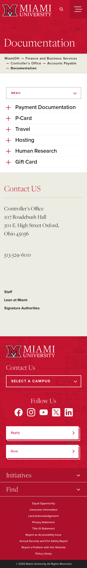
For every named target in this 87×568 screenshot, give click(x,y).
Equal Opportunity (43, 503)
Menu (16, 93)
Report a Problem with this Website (44, 547)
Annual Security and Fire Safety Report (43, 541)
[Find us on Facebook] (18, 412)
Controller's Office (26, 63)
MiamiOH (12, 58)
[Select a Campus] (43, 381)
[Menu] (78, 9)
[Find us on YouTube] (43, 412)
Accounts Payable (62, 63)
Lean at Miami (15, 300)
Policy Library (43, 553)
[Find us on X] (56, 412)
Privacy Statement (43, 522)
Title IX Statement (43, 528)
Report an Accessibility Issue (43, 534)
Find (12, 489)
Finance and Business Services (51, 58)
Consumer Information (43, 509)
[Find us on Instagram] (31, 412)
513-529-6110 (17, 254)
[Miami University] (26, 10)
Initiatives (19, 475)
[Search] (61, 9)
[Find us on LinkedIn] (68, 412)
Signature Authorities (22, 308)
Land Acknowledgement (43, 516)
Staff (8, 292)
